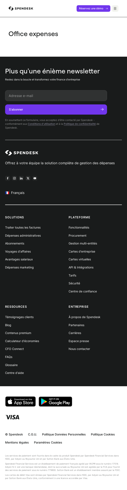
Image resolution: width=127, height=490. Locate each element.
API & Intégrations (81, 267)
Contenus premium (18, 333)
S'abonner (56, 109)
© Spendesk (14, 434)
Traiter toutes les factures (23, 227)
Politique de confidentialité (80, 123)
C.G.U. (32, 434)
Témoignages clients (19, 317)
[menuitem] (20, 8)
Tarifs (72, 275)
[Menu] (115, 8)
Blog (8, 325)
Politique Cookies (103, 434)
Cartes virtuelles (80, 259)
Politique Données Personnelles (64, 434)
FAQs (8, 357)
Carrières (75, 333)
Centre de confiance (83, 291)
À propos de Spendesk (84, 317)
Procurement (77, 235)
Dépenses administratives (23, 235)
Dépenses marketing (19, 267)
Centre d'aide (14, 373)
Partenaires (76, 325)
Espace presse (79, 341)
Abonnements (14, 243)
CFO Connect (14, 349)
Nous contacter (79, 349)
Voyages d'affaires (18, 251)
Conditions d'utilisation (41, 123)
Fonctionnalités (79, 227)
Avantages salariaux (19, 259)
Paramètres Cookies (48, 442)
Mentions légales (17, 442)
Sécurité (74, 283)
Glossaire (11, 365)
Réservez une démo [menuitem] (93, 8)
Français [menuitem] (14, 192)
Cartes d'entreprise (82, 251)
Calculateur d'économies (22, 341)
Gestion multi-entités (83, 243)
